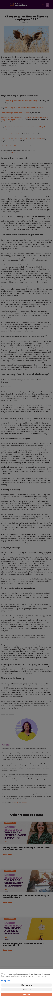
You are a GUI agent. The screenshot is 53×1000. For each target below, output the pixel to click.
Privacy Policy (5, 981)
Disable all (26, 990)
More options (26, 985)
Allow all (26, 995)
